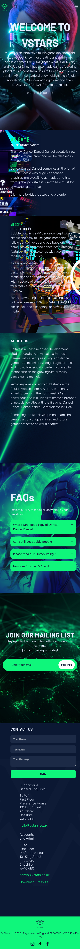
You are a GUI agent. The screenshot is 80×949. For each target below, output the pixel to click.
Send (43, 774)
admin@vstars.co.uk (35, 875)
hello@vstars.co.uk (34, 825)
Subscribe (66, 664)
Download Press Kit (34, 882)
